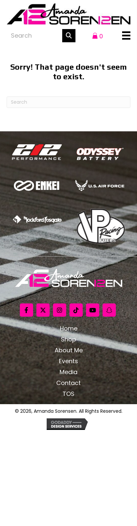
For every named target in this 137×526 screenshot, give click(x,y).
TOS (68, 394)
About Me (69, 350)
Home (68, 328)
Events (68, 361)
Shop (68, 339)
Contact (68, 383)
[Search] (68, 102)
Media (68, 372)
